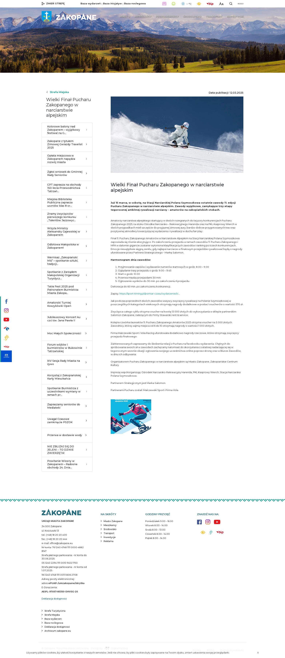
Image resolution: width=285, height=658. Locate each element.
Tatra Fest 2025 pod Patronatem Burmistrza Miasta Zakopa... (67, 290)
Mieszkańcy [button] (143, 16)
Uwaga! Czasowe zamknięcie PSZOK (67, 420)
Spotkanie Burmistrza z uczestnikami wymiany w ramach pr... (67, 391)
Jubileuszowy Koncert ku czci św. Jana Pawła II (67, 319)
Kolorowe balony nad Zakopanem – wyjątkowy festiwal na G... (67, 130)
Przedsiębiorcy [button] (167, 16)
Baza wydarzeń (91, 3)
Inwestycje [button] (235, 16)
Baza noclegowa (135, 3)
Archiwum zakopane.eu (58, 630)
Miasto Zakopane (113, 521)
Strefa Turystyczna (55, 610)
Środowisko (110, 529)
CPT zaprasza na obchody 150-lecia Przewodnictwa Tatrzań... (67, 188)
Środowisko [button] (192, 16)
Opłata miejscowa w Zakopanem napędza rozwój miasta (67, 159)
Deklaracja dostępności (54, 598)
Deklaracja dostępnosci (57, 626)
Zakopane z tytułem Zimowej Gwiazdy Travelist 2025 (67, 144)
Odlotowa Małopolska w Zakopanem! (67, 246)
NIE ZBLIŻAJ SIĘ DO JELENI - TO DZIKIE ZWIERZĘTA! (67, 450)
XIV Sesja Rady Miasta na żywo (67, 362)
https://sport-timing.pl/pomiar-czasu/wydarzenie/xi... (149, 293)
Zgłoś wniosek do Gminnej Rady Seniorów (67, 173)
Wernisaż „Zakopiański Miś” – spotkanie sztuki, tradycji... (67, 261)
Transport (109, 533)
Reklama (108, 541)
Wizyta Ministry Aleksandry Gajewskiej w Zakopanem (67, 231)
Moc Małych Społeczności (67, 333)
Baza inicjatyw (112, 3)
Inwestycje (110, 537)
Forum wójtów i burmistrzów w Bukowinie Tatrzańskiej (67, 348)
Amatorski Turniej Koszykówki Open (67, 304)
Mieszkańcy (110, 525)
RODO (240, 4)
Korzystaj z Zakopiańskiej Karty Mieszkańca (67, 377)
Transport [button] (214, 16)
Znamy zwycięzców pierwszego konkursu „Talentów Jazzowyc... (67, 217)
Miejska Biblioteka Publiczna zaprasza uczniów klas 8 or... (67, 202)
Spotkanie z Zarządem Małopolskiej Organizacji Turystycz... (67, 275)
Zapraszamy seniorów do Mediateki (67, 406)
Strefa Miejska (57, 92)
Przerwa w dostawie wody (67, 435)
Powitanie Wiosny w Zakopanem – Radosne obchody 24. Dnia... (67, 464)
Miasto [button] (125, 16)
